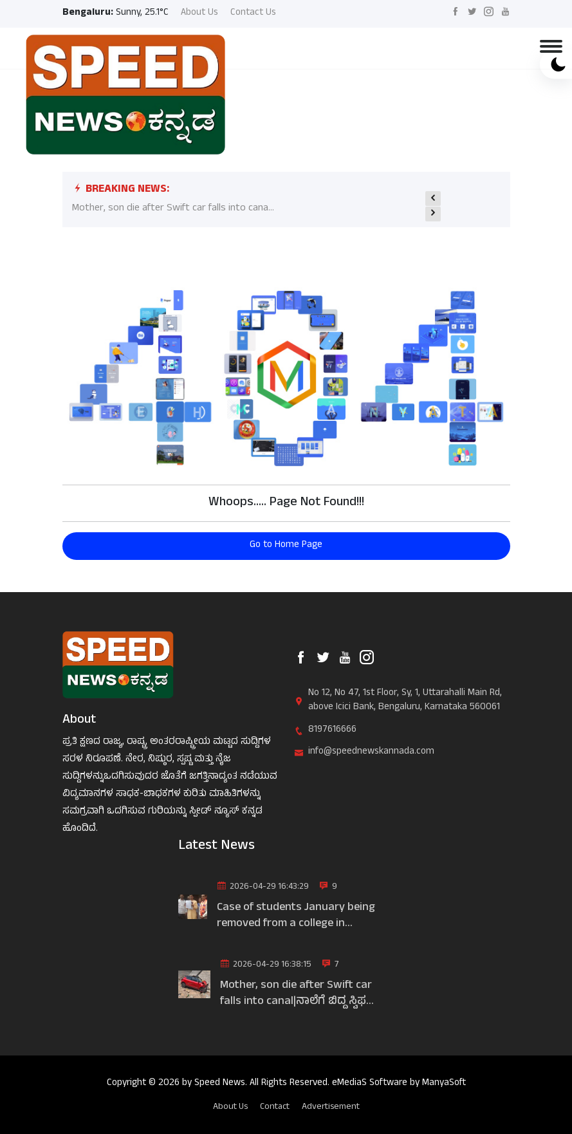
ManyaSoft (443, 1083)
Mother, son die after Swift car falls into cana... (173, 208)
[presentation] (433, 198)
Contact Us (253, 13)
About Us (199, 13)
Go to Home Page (286, 545)
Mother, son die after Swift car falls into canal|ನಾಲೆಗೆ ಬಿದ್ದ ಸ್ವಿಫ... (297, 994)
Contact (275, 1106)
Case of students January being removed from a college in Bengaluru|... (296, 916)
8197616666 (332, 730)
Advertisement (331, 1106)
